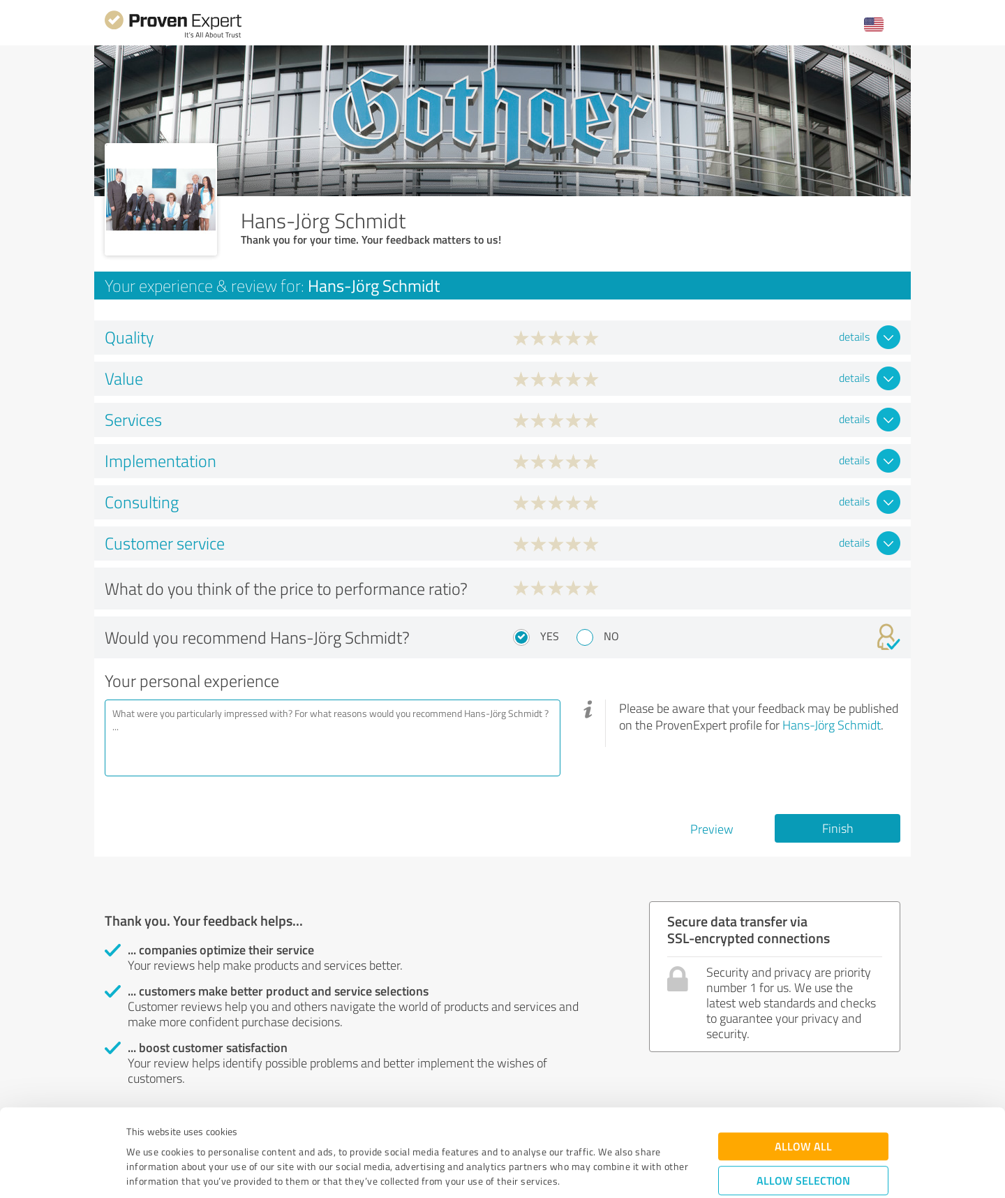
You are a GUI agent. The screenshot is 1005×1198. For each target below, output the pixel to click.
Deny (803, 1146)
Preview (712, 828)
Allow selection (803, 1103)
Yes (549, 636)
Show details (590, 1171)
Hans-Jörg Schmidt (831, 724)
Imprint (142, 1132)
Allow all (803, 1068)
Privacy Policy (196, 1132)
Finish (838, 828)
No (611, 636)
